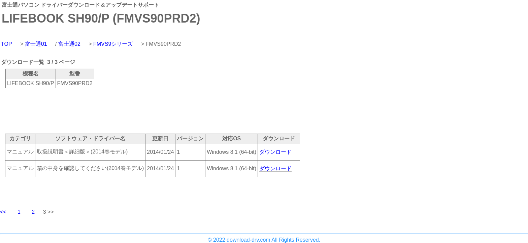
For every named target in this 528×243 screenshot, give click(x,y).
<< (3, 212)
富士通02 (69, 44)
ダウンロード (275, 152)
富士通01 (36, 44)
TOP (6, 44)
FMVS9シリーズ (113, 44)
